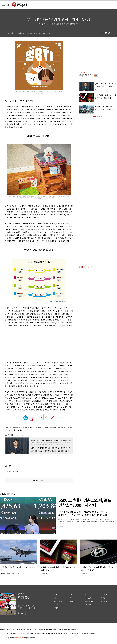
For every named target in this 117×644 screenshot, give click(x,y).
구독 (20, 435)
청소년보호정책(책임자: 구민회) (67, 629)
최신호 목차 (89, 598)
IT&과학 (72, 601)
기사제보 (104, 595)
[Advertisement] (34, 345)
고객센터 (36, 629)
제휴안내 (29, 629)
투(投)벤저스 (10, 435)
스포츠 (56, 605)
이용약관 (42, 629)
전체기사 (57, 608)
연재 (86, 595)
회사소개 (9, 629)
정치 (55, 595)
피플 (71, 605)
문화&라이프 (58, 601)
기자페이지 (89, 605)
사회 (55, 598)
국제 (71, 598)
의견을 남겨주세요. (13, 471)
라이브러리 (89, 601)
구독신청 (104, 598)
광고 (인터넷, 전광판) (19, 629)
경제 (71, 595)
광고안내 (104, 601)
